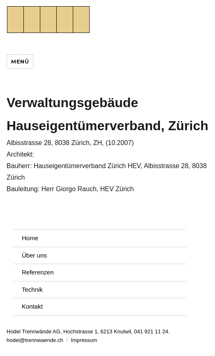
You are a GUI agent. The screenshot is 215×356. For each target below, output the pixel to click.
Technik (32, 289)
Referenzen (38, 272)
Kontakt (32, 306)
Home (30, 237)
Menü (20, 61)
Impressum (84, 340)
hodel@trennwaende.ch (35, 340)
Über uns (34, 255)
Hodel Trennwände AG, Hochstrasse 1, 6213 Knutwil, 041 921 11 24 (87, 331)
